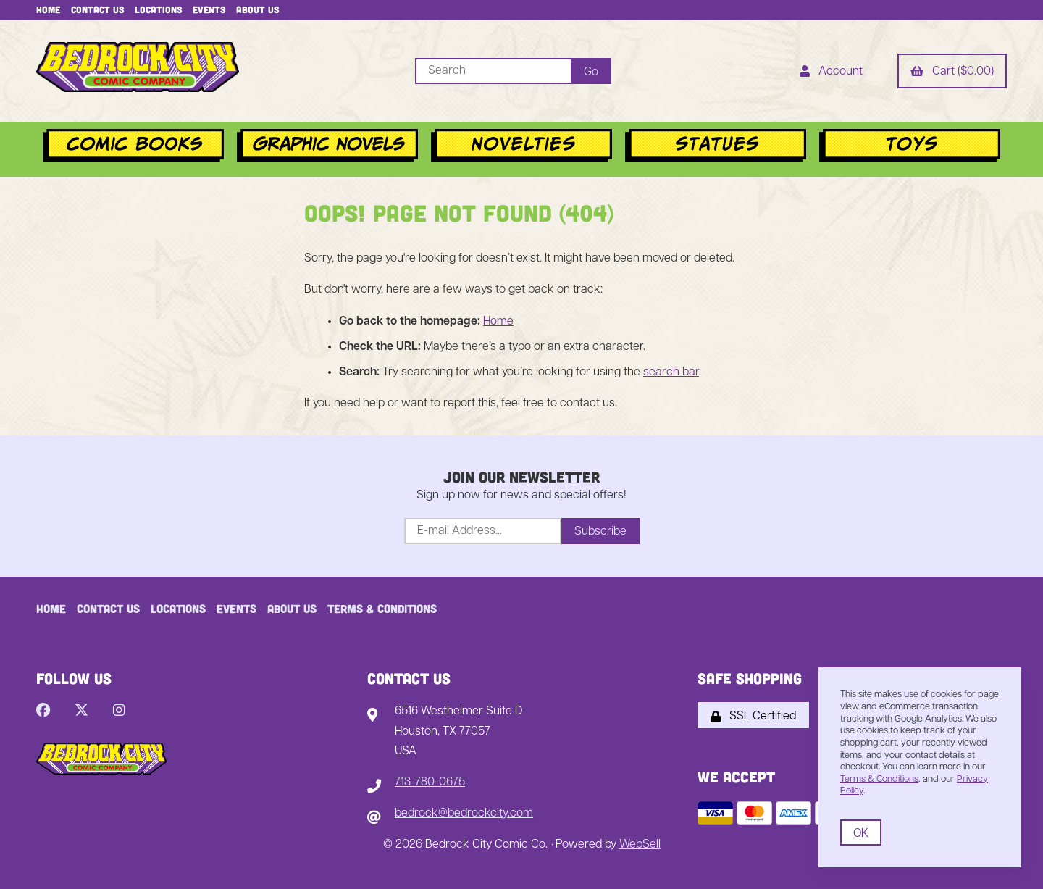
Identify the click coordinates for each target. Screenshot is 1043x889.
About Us (257, 9)
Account (831, 72)
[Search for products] (493, 71)
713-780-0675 (430, 782)
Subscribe (600, 532)
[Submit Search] (591, 71)
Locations (158, 9)
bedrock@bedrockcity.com (464, 813)
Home (48, 9)
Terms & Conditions (382, 608)
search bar (671, 372)
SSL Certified (753, 716)
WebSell (640, 845)
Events (209, 9)
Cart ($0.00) (952, 72)
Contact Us (97, 9)
